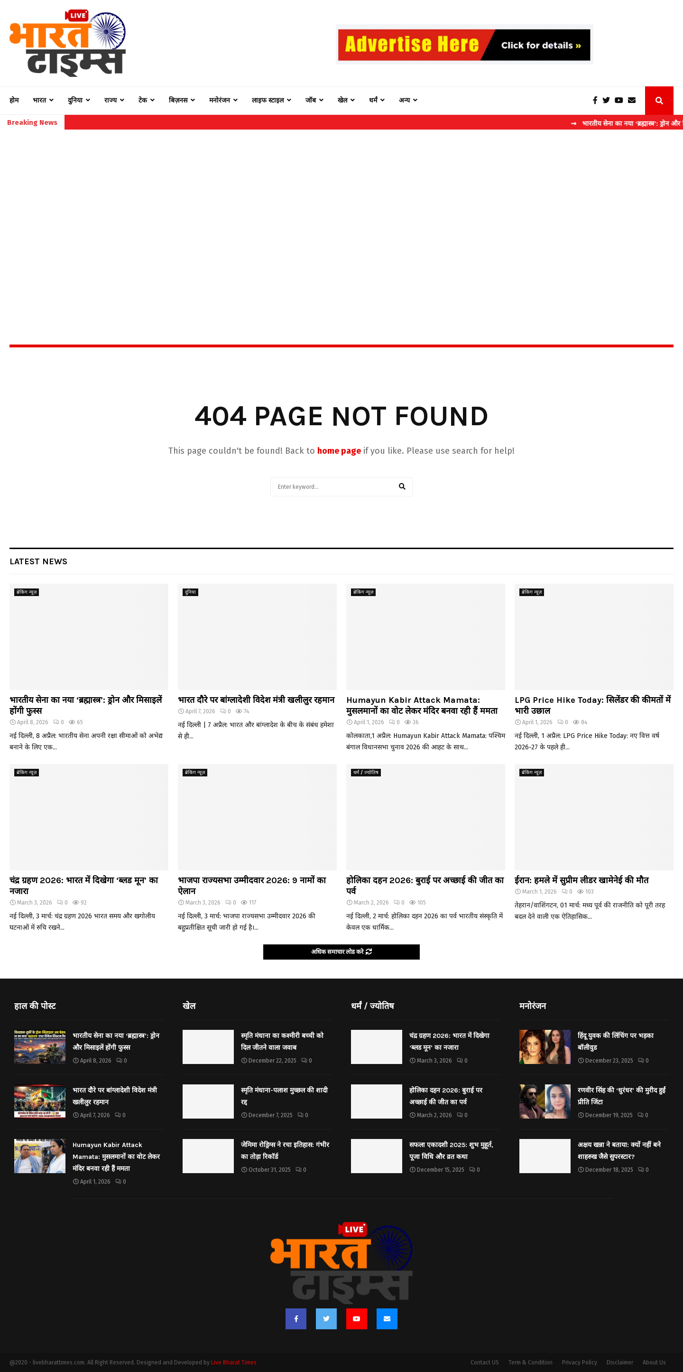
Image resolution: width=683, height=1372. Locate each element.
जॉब (310, 100)
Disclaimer (620, 1362)
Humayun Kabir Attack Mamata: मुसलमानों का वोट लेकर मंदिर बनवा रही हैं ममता (422, 705)
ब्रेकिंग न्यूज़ (27, 592)
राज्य (110, 100)
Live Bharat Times (234, 1362)
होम (13, 100)
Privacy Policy (579, 1362)
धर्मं (373, 100)
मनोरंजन (219, 100)
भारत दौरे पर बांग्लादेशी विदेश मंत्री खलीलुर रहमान (256, 700)
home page (339, 451)
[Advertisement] (341, 216)
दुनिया (75, 100)
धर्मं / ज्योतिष (365, 772)
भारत (39, 100)
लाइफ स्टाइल (268, 100)
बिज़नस (178, 100)
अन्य (404, 100)
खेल (342, 100)
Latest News (38, 561)
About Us (654, 1362)
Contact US (485, 1362)
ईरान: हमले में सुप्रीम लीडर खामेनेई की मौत (581, 880)
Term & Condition (530, 1362)
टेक (142, 100)
